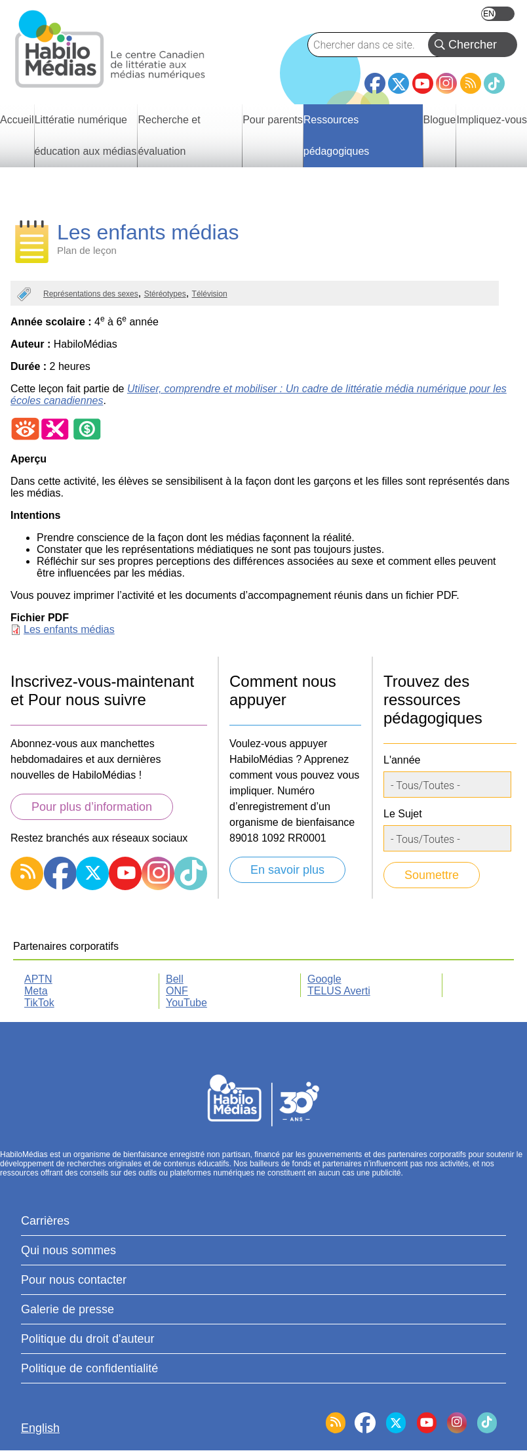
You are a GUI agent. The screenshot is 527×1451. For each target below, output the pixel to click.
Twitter (398, 83)
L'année (401, 760)
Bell (175, 979)
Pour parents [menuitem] (273, 119)
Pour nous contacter (74, 1279)
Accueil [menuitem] (17, 119)
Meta (36, 990)
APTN (38, 979)
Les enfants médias (69, 629)
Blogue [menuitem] (439, 119)
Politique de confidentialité (89, 1368)
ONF (177, 990)
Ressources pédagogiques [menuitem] (336, 135)
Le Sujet (402, 813)
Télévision (209, 293)
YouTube (422, 83)
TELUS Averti (338, 990)
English (498, 14)
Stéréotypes (165, 293)
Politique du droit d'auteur (88, 1338)
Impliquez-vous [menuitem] (491, 119)
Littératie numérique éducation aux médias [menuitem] (86, 135)
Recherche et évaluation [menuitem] (169, 135)
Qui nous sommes (68, 1250)
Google (324, 979)
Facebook (374, 78)
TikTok (494, 83)
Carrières (45, 1220)
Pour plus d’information (91, 806)
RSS (470, 83)
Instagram (446, 83)
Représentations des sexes (90, 293)
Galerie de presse (67, 1309)
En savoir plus (287, 869)
